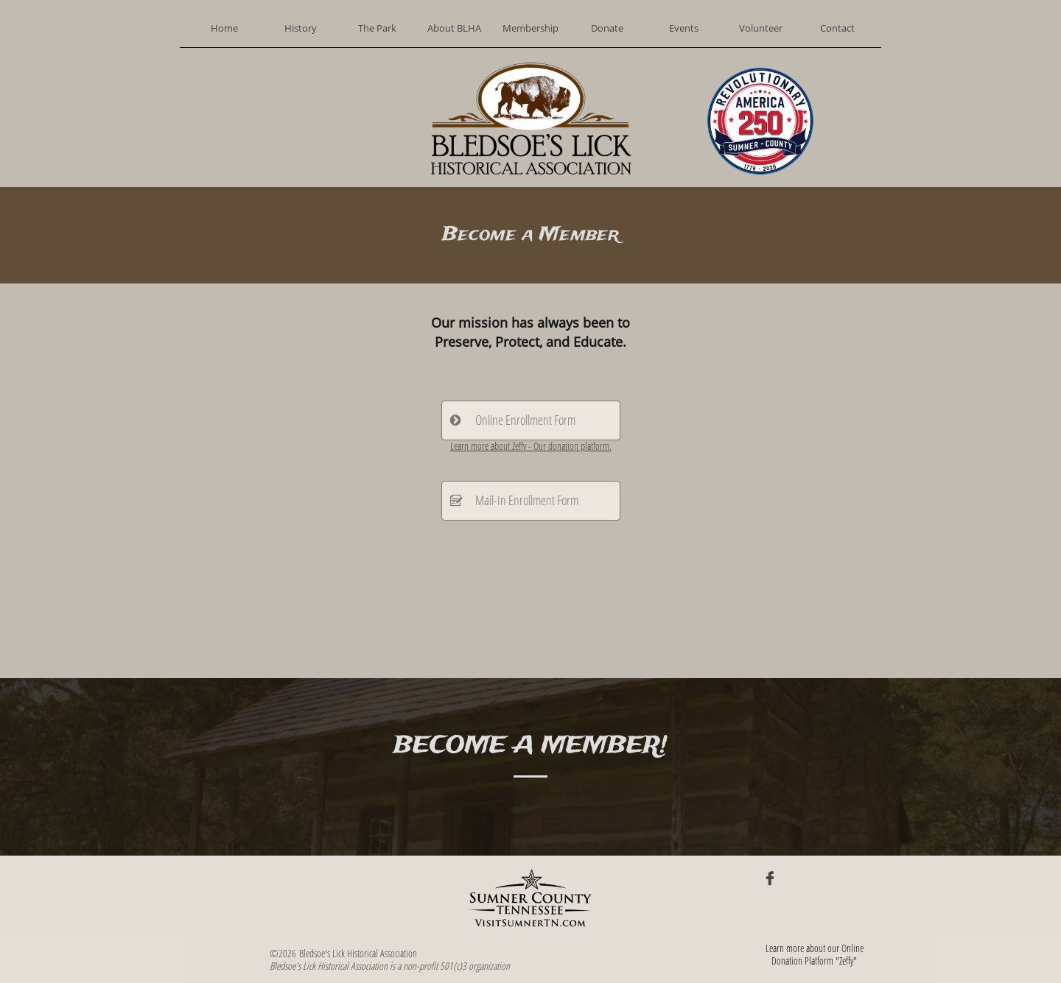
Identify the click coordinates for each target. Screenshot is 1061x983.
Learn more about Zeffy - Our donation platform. (531, 446)
